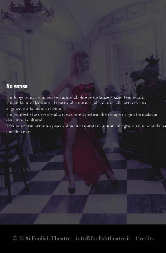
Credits (144, 238)
